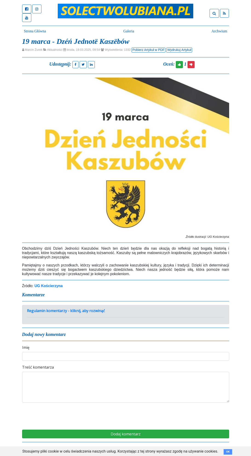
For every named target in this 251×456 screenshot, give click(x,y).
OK (228, 451)
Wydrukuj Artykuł (179, 50)
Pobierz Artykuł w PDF (148, 50)
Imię (25, 347)
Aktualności (54, 49)
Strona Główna (35, 31)
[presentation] (126, 415)
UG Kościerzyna (49, 286)
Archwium (219, 31)
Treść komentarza (38, 367)
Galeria (128, 31)
